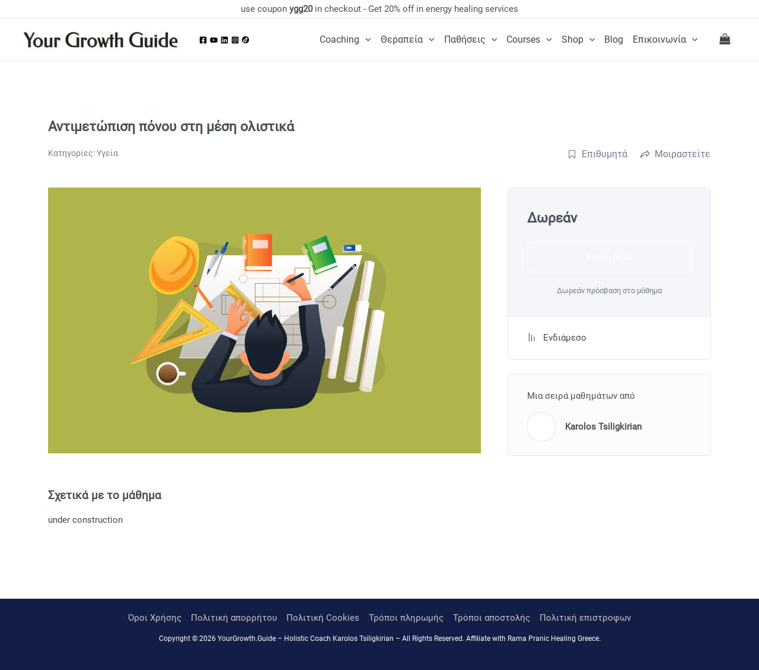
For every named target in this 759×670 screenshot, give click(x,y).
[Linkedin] (224, 40)
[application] (365, 40)
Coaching (345, 40)
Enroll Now (609, 257)
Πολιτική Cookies (322, 617)
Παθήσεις (471, 40)
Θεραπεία (408, 40)
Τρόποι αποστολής (491, 617)
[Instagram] (235, 40)
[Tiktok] (245, 39)
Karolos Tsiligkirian (603, 426)
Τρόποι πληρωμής (406, 617)
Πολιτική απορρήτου (234, 617)
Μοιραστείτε (675, 154)
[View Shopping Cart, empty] (725, 40)
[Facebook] (203, 40)
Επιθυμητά (597, 154)
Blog (613, 39)
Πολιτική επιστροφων (585, 617)
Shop (578, 40)
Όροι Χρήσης (154, 617)
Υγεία (107, 153)
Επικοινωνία (665, 40)
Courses (529, 40)
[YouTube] (214, 40)
